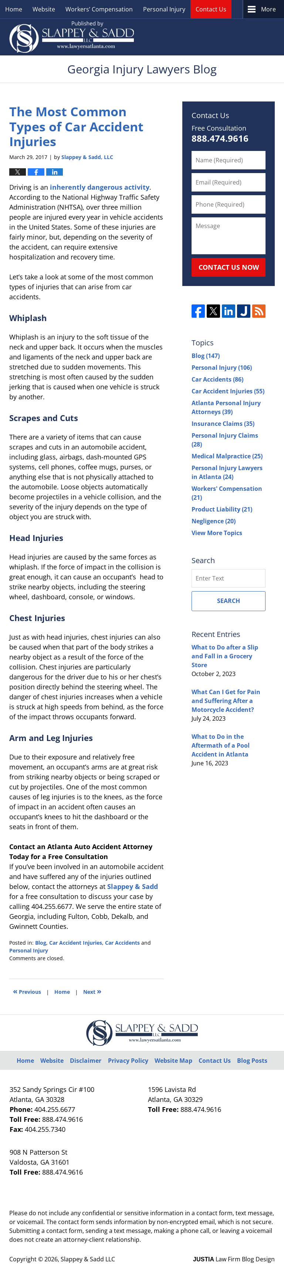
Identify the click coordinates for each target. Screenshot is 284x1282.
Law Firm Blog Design (234, 1259)
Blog (40, 942)
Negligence (214, 521)
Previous (27, 991)
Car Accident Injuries (75, 942)
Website (44, 9)
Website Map (173, 1061)
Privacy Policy (128, 1061)
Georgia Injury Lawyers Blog (71, 37)
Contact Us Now (229, 267)
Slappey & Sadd (132, 886)
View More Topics (217, 533)
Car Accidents (122, 942)
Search (228, 601)
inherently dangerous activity (99, 187)
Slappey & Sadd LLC (88, 1259)
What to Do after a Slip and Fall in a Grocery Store (225, 656)
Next (92, 991)
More (268, 9)
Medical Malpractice (227, 456)
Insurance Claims (223, 424)
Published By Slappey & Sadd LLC (209, 37)
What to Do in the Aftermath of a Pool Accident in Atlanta (221, 745)
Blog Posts (252, 1061)
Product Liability (222, 509)
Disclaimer (85, 1061)
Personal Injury (164, 9)
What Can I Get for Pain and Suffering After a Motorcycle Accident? (226, 701)
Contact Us (211, 9)
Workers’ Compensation (99, 9)
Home (13, 9)
